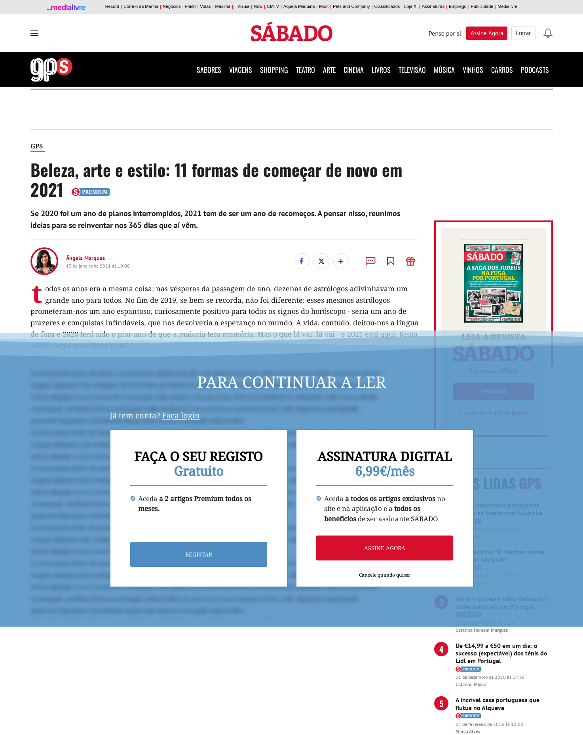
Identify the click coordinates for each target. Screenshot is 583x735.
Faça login (181, 415)
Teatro (305, 70)
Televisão (412, 70)
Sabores (209, 70)
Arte (329, 70)
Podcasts (535, 70)
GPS (36, 146)
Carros (502, 70)
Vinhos (473, 70)
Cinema (354, 70)
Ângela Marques (85, 258)
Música (444, 70)
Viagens (240, 70)
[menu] (34, 33)
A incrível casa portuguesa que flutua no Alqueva (497, 703)
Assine (487, 33)
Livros (381, 70)
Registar (198, 554)
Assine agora (384, 548)
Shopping (274, 70)
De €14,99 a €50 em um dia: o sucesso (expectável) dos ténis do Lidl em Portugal (501, 653)
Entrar (523, 33)
